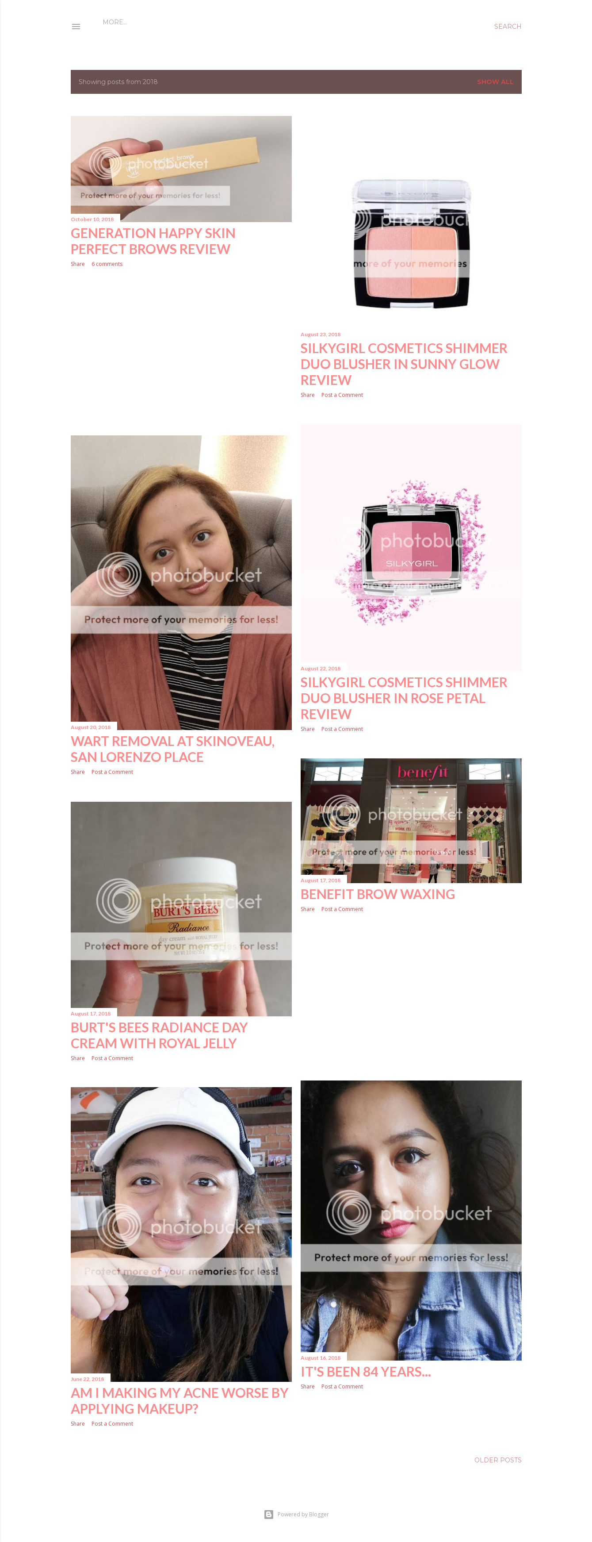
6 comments (107, 264)
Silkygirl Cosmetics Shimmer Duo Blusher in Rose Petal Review (404, 698)
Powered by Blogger (296, 1514)
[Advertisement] (181, 352)
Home (113, 22)
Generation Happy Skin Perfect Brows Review (153, 241)
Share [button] (78, 264)
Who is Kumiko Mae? (166, 22)
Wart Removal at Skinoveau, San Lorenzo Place (173, 749)
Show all (495, 82)
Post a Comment (342, 395)
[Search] (508, 26)
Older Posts (498, 1460)
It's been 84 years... (366, 1371)
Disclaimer (229, 22)
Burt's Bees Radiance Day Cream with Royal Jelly (159, 1035)
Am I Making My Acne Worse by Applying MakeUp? (180, 1400)
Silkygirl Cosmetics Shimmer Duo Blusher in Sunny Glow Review (404, 364)
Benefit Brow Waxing (378, 894)
